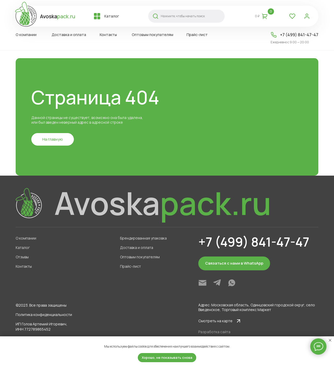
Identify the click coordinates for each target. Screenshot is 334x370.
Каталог (111, 16)
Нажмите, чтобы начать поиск (183, 16)
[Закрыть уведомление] (330, 340)
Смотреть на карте (215, 320)
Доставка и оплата (69, 34)
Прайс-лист (197, 34)
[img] (202, 283)
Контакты (108, 34)
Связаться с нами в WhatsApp (234, 263)
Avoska (57, 16)
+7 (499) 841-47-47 (299, 35)
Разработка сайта (214, 331)
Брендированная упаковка (143, 238)
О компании (26, 34)
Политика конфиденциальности (44, 314)
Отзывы (22, 256)
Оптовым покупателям (152, 34)
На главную (52, 139)
